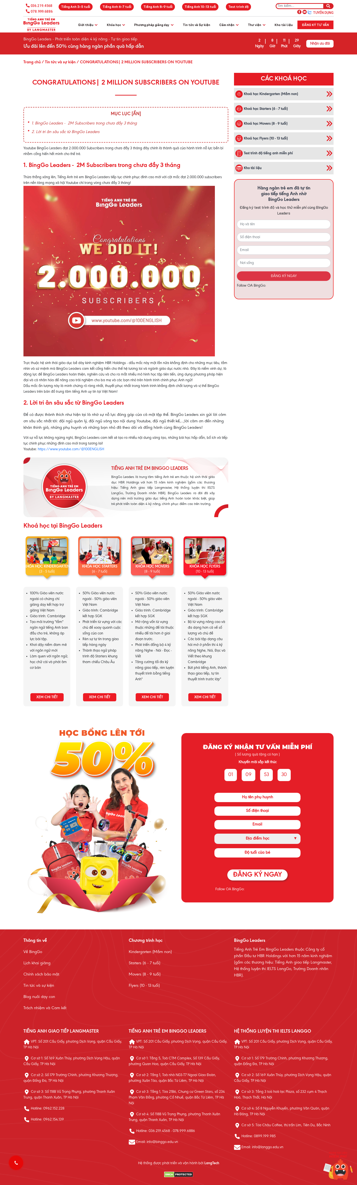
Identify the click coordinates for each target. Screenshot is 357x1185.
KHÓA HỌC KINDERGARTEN (47, 566)
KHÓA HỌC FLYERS (205, 566)
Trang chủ (32, 62)
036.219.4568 (41, 6)
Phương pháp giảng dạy (153, 25)
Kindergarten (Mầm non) (150, 952)
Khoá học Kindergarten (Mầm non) (266, 94)
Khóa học (116, 25)
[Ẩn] (136, 114)
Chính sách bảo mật (41, 974)
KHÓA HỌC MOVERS (152, 566)
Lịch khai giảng (36, 963)
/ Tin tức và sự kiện (58, 62)
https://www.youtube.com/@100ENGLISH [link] (71, 449)
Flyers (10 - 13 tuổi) (144, 986)
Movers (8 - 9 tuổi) (145, 974)
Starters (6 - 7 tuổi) (144, 963)
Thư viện (256, 25)
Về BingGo (32, 952)
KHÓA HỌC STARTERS (99, 566)
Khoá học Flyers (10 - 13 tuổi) (261, 138)
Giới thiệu (87, 25)
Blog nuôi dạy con (39, 997)
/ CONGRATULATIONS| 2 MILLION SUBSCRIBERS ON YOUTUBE (134, 62)
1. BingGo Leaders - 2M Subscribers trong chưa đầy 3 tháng (84, 123)
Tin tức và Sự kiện (196, 25)
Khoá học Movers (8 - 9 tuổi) (261, 124)
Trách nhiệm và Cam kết (44, 1008)
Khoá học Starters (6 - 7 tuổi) (261, 109)
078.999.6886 (42, 11)
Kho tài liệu (283, 25)
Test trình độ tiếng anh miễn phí (264, 153)
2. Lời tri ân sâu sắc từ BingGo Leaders (66, 132)
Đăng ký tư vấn (315, 25)
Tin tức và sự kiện (38, 986)
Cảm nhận (229, 25)
